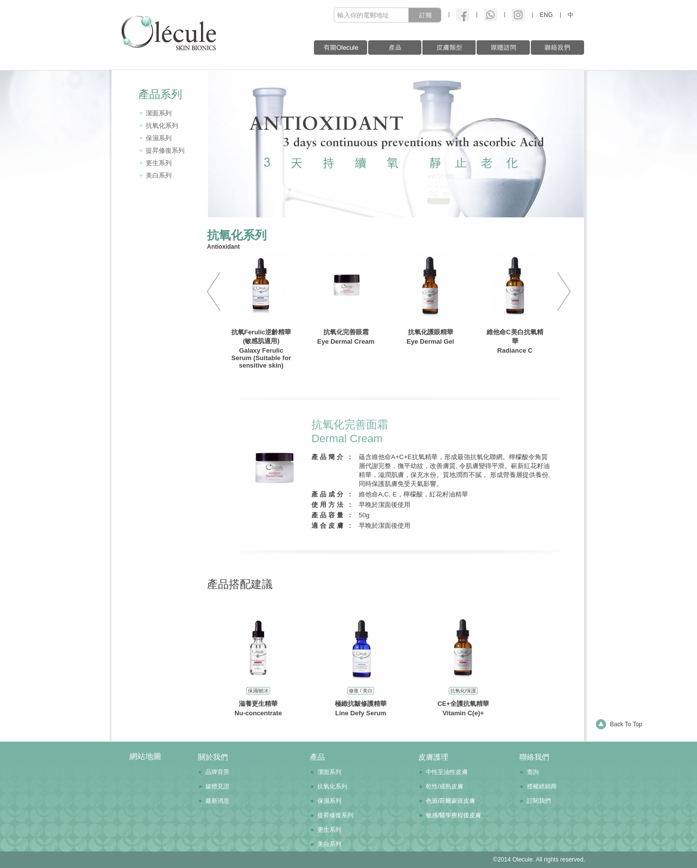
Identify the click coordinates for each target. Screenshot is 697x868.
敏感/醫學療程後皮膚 (453, 815)
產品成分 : (332, 494)
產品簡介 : (332, 457)
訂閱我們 (539, 800)
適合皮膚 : (332, 525)
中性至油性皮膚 (447, 772)
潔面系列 (159, 113)
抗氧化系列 (162, 125)
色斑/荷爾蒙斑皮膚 (450, 800)
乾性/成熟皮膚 (444, 786)
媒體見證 (217, 786)
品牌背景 (217, 772)
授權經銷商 (542, 786)
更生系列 (159, 163)
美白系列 (159, 175)
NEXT (560, 291)
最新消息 (217, 800)
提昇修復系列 (165, 150)
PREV (217, 291)
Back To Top (626, 724)
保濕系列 (159, 138)
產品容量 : (332, 515)
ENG (546, 14)
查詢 (533, 772)
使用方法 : (332, 504)
